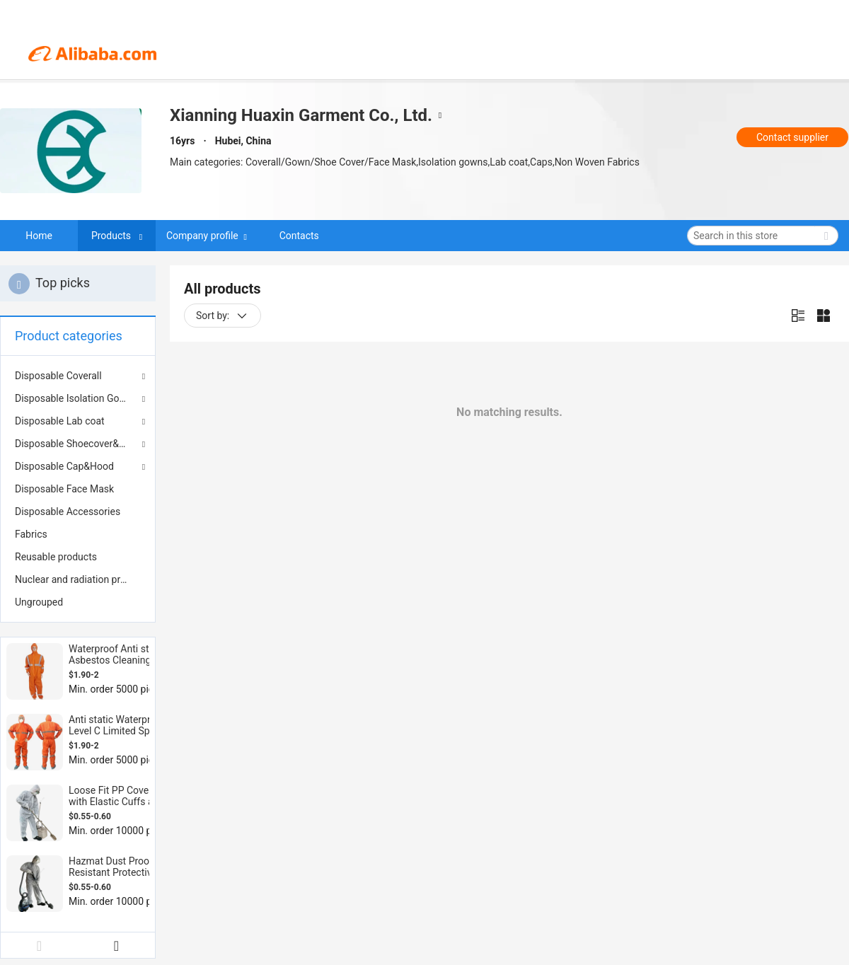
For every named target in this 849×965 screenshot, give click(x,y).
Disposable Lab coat (60, 421)
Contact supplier (792, 137)
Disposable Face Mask (64, 489)
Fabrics (31, 534)
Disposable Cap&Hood (64, 466)
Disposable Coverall (58, 375)
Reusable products (56, 556)
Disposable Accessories (67, 511)
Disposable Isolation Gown (73, 398)
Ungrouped (39, 602)
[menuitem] (78, 489)
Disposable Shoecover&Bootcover (78, 443)
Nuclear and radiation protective (78, 579)
